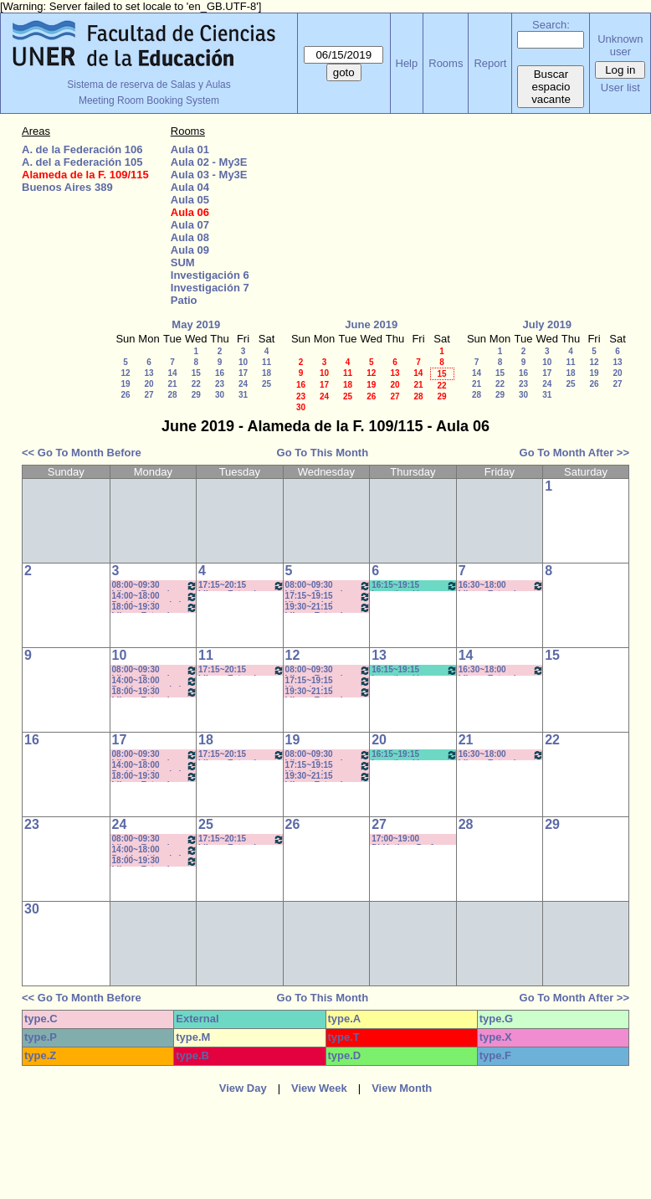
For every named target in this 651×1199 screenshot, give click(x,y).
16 (219, 373)
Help (407, 63)
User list (620, 87)
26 (125, 394)
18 (266, 373)
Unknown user (620, 45)
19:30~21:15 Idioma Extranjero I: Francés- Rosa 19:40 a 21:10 (328, 607)
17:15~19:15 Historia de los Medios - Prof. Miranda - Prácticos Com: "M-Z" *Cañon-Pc (328, 596)
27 (148, 394)
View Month (402, 1088)
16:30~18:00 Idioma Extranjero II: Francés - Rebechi (502, 585)
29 (196, 394)
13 (148, 373)
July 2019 (547, 324)
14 (172, 373)
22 (196, 384)
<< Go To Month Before (81, 452)
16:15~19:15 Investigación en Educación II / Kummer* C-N (415, 670)
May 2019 (196, 324)
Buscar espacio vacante (551, 86)
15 (196, 373)
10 (243, 362)
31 (243, 394)
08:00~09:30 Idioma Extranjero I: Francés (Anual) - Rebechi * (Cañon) (155, 585)
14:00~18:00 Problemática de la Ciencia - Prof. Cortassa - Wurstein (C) (155, 596)
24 (243, 384)
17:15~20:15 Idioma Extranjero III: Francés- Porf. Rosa (241, 585)
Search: (551, 24)
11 (266, 362)
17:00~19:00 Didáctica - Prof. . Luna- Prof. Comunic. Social (414, 839)
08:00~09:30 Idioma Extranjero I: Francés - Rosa (328, 585)
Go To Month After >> (574, 452)
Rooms (445, 63)
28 (172, 394)
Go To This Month (323, 452)
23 (219, 384)
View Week (319, 1088)
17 (243, 373)
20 (148, 384)
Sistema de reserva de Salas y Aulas (148, 84)
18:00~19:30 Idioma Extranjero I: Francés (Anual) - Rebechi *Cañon (155, 607)
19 (125, 384)
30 (219, 394)
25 (266, 384)
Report (490, 63)
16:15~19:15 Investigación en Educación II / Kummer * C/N (415, 585)
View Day (243, 1088)
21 (172, 384)
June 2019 (371, 324)
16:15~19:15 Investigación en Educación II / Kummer (415, 754)
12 (125, 373)
